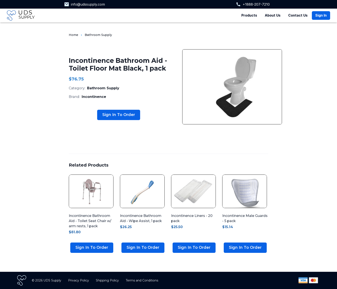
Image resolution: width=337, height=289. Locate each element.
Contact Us (298, 15)
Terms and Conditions (142, 280)
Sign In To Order (118, 114)
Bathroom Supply (98, 35)
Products (249, 15)
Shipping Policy (107, 280)
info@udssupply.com (88, 4)
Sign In (321, 15)
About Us (272, 15)
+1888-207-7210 (256, 4)
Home (73, 35)
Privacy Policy (78, 280)
